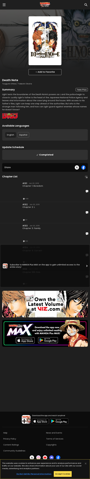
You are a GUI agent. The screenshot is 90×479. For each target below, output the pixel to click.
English (10, 135)
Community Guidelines (14, 450)
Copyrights (51, 444)
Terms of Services (54, 438)
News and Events (54, 432)
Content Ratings (11, 444)
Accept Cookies (62, 474)
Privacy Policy (9, 438)
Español (23, 135)
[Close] (86, 464)
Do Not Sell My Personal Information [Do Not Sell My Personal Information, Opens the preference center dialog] (34, 474)
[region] (45, 469)
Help (5, 432)
